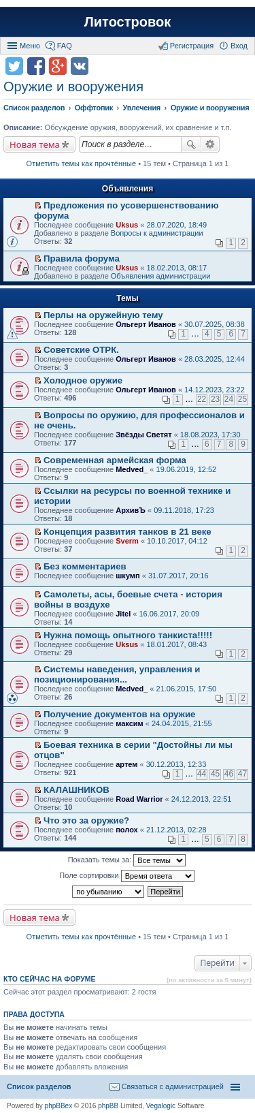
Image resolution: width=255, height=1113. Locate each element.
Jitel (123, 614)
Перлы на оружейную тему (103, 315)
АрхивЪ (131, 510)
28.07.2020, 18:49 (176, 225)
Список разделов (39, 1086)
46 (228, 774)
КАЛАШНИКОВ (76, 790)
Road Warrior (139, 799)
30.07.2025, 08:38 (214, 324)
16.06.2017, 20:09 (169, 614)
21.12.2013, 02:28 (176, 830)
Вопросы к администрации (157, 233)
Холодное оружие (83, 380)
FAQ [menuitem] (64, 46)
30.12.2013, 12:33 (176, 764)
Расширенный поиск (210, 144)
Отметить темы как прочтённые (82, 163)
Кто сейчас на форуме (49, 979)
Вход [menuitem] (239, 46)
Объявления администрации (161, 276)
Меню (30, 46)
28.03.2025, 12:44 (214, 359)
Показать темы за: (127, 860)
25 (242, 399)
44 (201, 774)
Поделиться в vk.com (79, 66)
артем (126, 764)
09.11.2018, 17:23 (184, 510)
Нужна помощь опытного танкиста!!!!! (128, 635)
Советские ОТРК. (81, 350)
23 (215, 399)
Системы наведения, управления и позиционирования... (117, 674)
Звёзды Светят (143, 434)
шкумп (127, 575)
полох (127, 830)
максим (129, 723)
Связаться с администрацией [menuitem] (173, 1086)
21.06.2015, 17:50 (186, 689)
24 (228, 399)
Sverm (127, 541)
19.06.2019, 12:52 (186, 469)
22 (201, 399)
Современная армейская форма (115, 460)
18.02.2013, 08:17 (176, 268)
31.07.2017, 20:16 (178, 575)
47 (242, 774)
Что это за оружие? (86, 820)
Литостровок (127, 21)
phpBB (108, 1106)
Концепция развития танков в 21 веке (127, 532)
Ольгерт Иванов (146, 324)
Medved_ (132, 469)
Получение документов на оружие (119, 714)
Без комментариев (85, 566)
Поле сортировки (126, 876)
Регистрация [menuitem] (192, 46)
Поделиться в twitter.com (14, 66)
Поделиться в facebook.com (36, 66)
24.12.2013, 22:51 (201, 799)
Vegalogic (160, 1106)
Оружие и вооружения (73, 86)
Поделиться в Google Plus (58, 66)
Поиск (191, 144)
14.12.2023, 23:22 (214, 390)
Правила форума (82, 258)
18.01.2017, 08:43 (176, 644)
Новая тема (35, 144)
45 (215, 774)
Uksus (127, 225)
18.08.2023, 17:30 (210, 434)
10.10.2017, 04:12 (177, 541)
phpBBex (59, 1106)
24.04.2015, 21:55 (182, 723)
